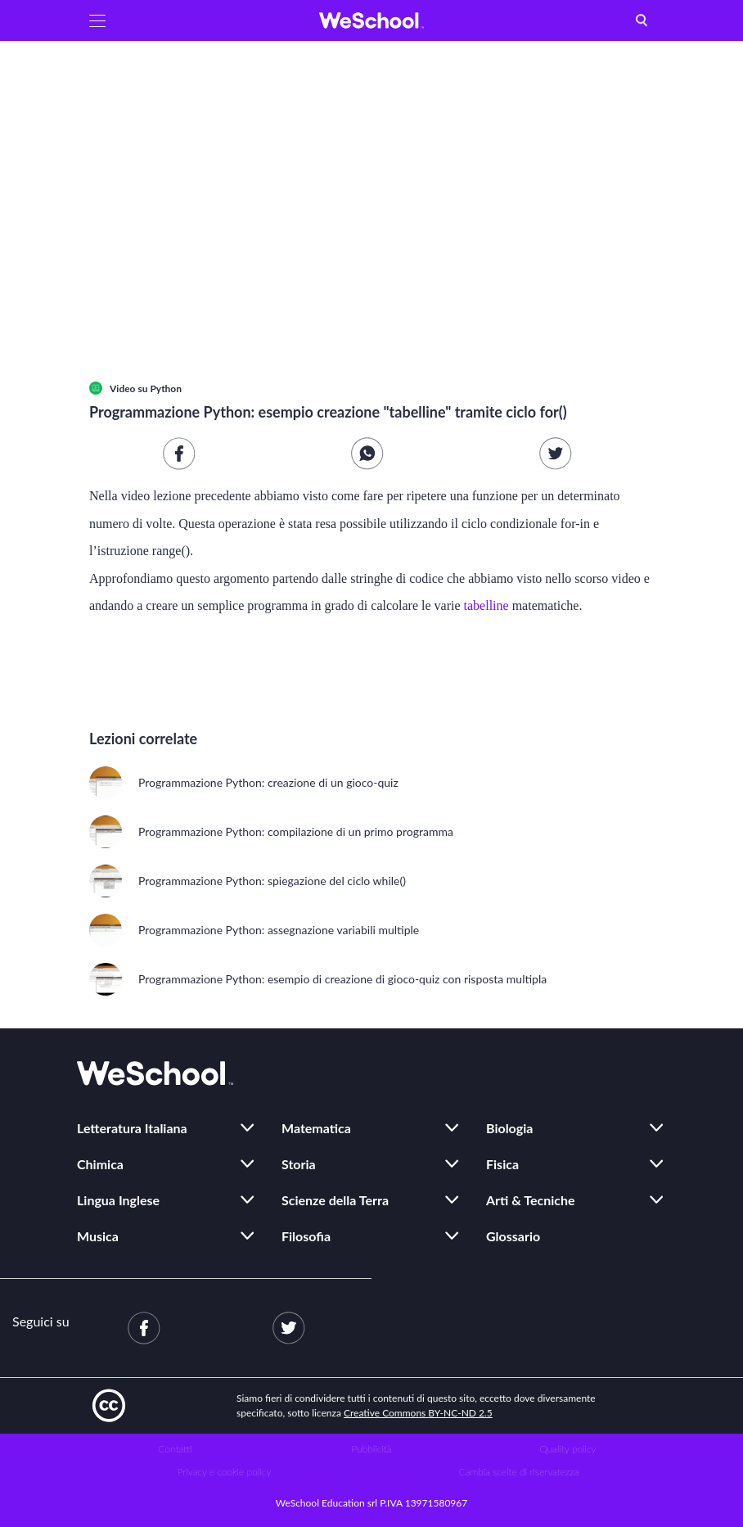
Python (166, 388)
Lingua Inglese (118, 1200)
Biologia (509, 1128)
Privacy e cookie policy (225, 1472)
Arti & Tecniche (530, 1200)
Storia (298, 1164)
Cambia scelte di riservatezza (519, 1472)
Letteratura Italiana (132, 1128)
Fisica (502, 1164)
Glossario (513, 1236)
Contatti (175, 1449)
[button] (97, 20)
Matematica (316, 1128)
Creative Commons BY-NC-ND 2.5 (418, 1413)
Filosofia (306, 1236)
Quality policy (567, 1449)
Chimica (100, 1164)
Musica (98, 1236)
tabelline (486, 605)
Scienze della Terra (335, 1200)
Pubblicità (372, 1449)
